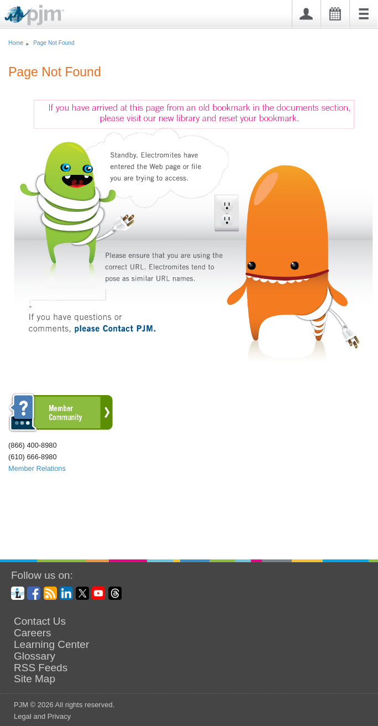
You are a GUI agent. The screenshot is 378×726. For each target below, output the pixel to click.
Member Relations (37, 468)
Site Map (34, 678)
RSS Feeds (40, 667)
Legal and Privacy (42, 716)
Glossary (34, 656)
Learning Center (51, 644)
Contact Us (40, 621)
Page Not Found (54, 43)
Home (15, 43)
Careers (32, 633)
